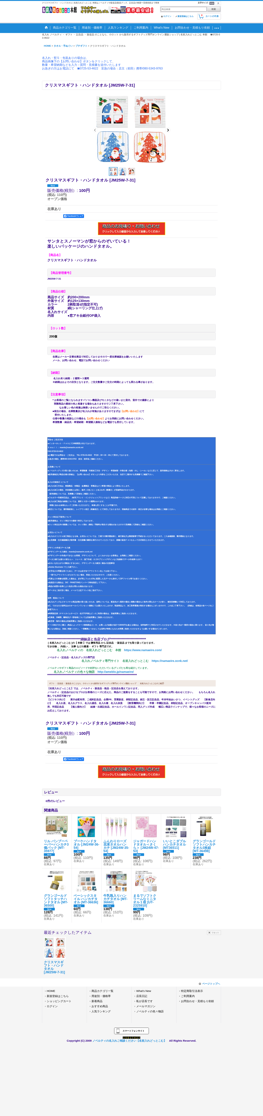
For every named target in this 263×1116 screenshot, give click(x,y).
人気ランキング (101, 1011)
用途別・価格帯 (101, 996)
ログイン (167, 16)
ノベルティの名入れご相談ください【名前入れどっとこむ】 (129, 1040)
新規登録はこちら (186, 16)
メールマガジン (145, 1006)
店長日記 (141, 996)
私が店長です (144, 1001)
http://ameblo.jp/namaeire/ (116, 671)
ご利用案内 (188, 996)
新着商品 (97, 1001)
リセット (215, 933)
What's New (143, 990)
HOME (51, 990)
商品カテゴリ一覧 (102, 990)
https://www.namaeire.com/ (143, 650)
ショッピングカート (59, 1001)
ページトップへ (211, 983)
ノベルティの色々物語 (150, 1011)
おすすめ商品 (100, 1006)
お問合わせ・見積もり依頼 (197, 1001)
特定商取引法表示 (192, 990)
